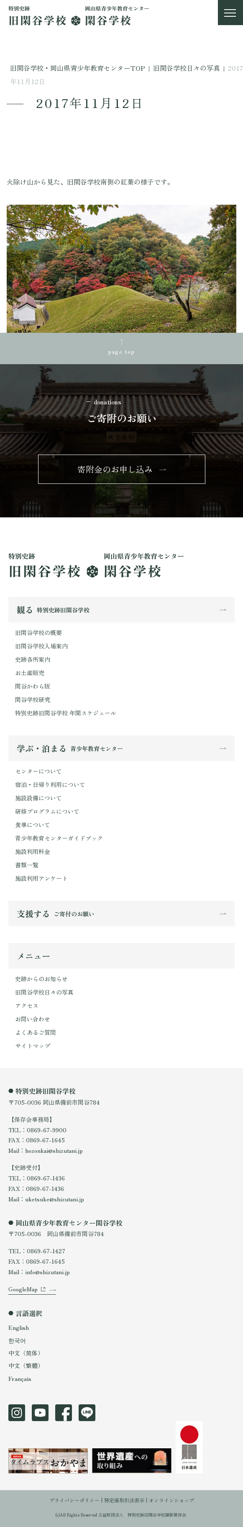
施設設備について (38, 798)
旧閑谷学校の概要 (38, 632)
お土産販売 (29, 672)
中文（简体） (25, 1353)
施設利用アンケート (41, 878)
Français (19, 1378)
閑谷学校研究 (32, 699)
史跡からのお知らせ (41, 978)
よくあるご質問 (35, 1032)
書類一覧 (26, 865)
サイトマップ (32, 1045)
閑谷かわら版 (32, 686)
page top (121, 351)
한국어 (17, 1340)
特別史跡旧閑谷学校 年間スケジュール (65, 713)
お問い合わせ (32, 1019)
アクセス (26, 1005)
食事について (32, 824)
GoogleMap (23, 1289)
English (18, 1327)
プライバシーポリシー (74, 1500)
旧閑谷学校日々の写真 (44, 992)
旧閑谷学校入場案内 (41, 646)
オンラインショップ (171, 1500)
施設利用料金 (32, 851)
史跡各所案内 (32, 659)
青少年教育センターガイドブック (59, 838)
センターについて (38, 771)
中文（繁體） (25, 1365)
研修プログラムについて (47, 811)
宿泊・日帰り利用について (50, 784)
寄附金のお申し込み (115, 469)
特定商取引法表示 (124, 1500)
